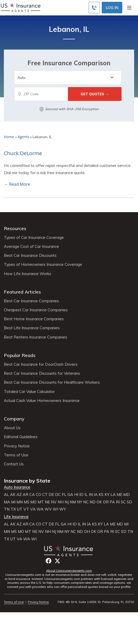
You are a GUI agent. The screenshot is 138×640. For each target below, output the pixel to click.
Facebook (48, 561)
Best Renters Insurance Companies (35, 337)
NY (79, 502)
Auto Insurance (17, 487)
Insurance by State (27, 480)
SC (123, 502)
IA (96, 494)
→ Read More (17, 184)
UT (19, 509)
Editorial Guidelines (21, 437)
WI (55, 509)
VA (33, 509)
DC (58, 494)
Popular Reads (20, 355)
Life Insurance (16, 517)
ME (119, 494)
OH (87, 531)
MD (126, 494)
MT (41, 502)
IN (91, 494)
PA (112, 502)
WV (48, 509)
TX (13, 509)
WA (40, 509)
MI (13, 502)
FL (64, 494)
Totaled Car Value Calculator (29, 391)
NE (47, 502)
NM (73, 502)
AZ (19, 494)
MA (7, 502)
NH (61, 502)
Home (9, 136)
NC (86, 502)
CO (38, 494)
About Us (12, 428)
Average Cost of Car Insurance (31, 246)
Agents (23, 136)
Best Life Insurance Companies (32, 328)
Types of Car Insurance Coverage (34, 237)
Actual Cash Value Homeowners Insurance (42, 400)
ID (81, 494)
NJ (67, 502)
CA (32, 494)
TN (7, 509)
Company (14, 419)
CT (45, 494)
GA (70, 494)
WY (62, 509)
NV (54, 502)
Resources (15, 228)
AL (6, 494)
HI (76, 494)
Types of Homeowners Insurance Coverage (43, 264)
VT (26, 509)
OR (106, 502)
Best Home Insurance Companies (34, 319)
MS (26, 502)
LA (113, 494)
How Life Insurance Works (27, 273)
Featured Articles (22, 292)
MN (19, 502)
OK (99, 502)
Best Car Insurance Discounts (30, 255)
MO (33, 502)
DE (51, 494)
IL (86, 494)
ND (93, 502)
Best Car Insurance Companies (31, 301)
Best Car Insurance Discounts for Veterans (42, 373)
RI (118, 502)
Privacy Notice (17, 446)
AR (25, 494)
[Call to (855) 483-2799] (94, 7)
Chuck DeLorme (23, 153)
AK (12, 494)
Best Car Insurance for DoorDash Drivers (40, 364)
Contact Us (14, 464)
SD (129, 502)
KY (107, 494)
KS (101, 494)
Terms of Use (16, 455)
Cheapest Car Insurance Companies (36, 310)
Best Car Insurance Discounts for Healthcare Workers (52, 382)
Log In (112, 7)
